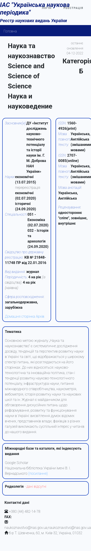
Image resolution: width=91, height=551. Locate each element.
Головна (10, 31)
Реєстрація (73, 8)
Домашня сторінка (20, 316)
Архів (40, 316)
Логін (47, 8)
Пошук (9, 40)
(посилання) (38, 473)
